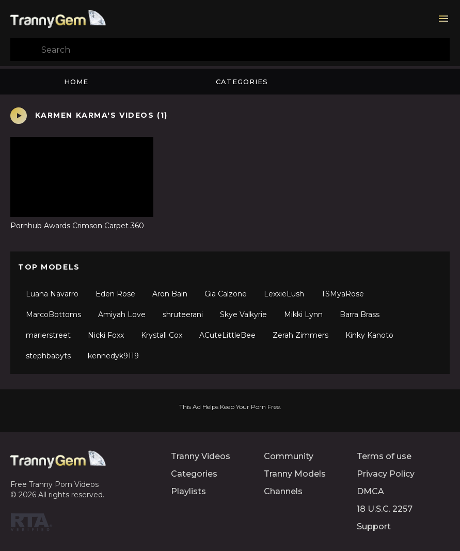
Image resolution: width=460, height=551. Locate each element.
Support (374, 526)
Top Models (49, 267)
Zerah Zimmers (300, 335)
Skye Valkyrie (243, 314)
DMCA (370, 491)
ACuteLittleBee (227, 335)
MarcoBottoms (53, 314)
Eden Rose (115, 293)
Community (288, 456)
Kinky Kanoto (369, 335)
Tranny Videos (200, 456)
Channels (283, 491)
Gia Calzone (225, 293)
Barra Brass (359, 314)
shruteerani (183, 314)
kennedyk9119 (113, 355)
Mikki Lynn (303, 314)
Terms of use (384, 456)
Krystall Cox (161, 335)
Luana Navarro (52, 293)
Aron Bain (169, 293)
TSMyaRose (342, 293)
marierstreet (48, 335)
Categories (242, 81)
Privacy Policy (386, 474)
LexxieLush (284, 293)
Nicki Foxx (106, 335)
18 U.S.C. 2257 (385, 509)
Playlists (188, 491)
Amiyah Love (122, 314)
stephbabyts (48, 355)
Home (76, 81)
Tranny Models (295, 474)
